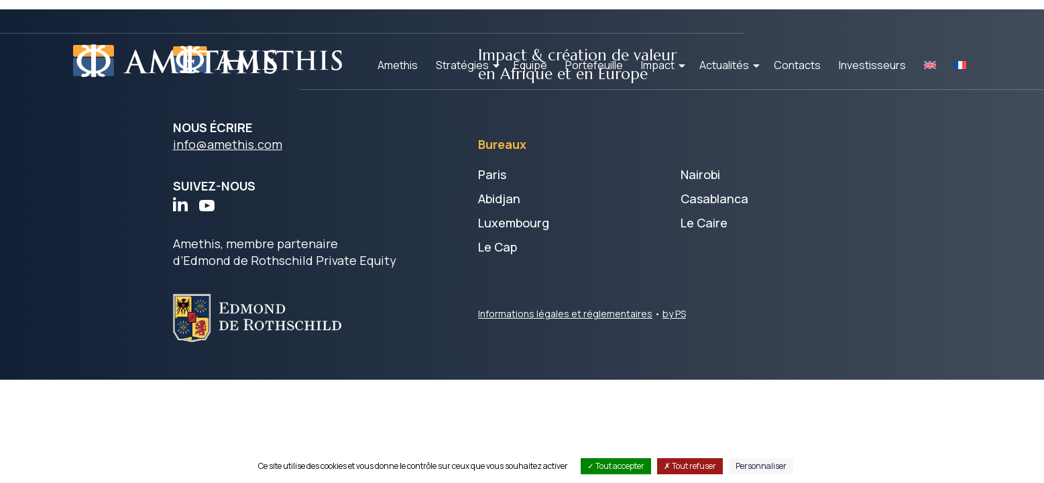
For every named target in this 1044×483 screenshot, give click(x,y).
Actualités (724, 65)
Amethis (398, 65)
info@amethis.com (227, 147)
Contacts (797, 65)
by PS (674, 315)
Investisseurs (872, 65)
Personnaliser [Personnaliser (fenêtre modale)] (761, 466)
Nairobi (700, 176)
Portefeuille (594, 65)
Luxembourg (513, 225)
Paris (492, 176)
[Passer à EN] (930, 65)
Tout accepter (615, 466)
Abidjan (499, 201)
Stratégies (462, 65)
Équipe (530, 65)
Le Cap (497, 249)
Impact (658, 65)
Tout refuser (690, 466)
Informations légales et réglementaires (565, 315)
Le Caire (704, 225)
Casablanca (714, 201)
